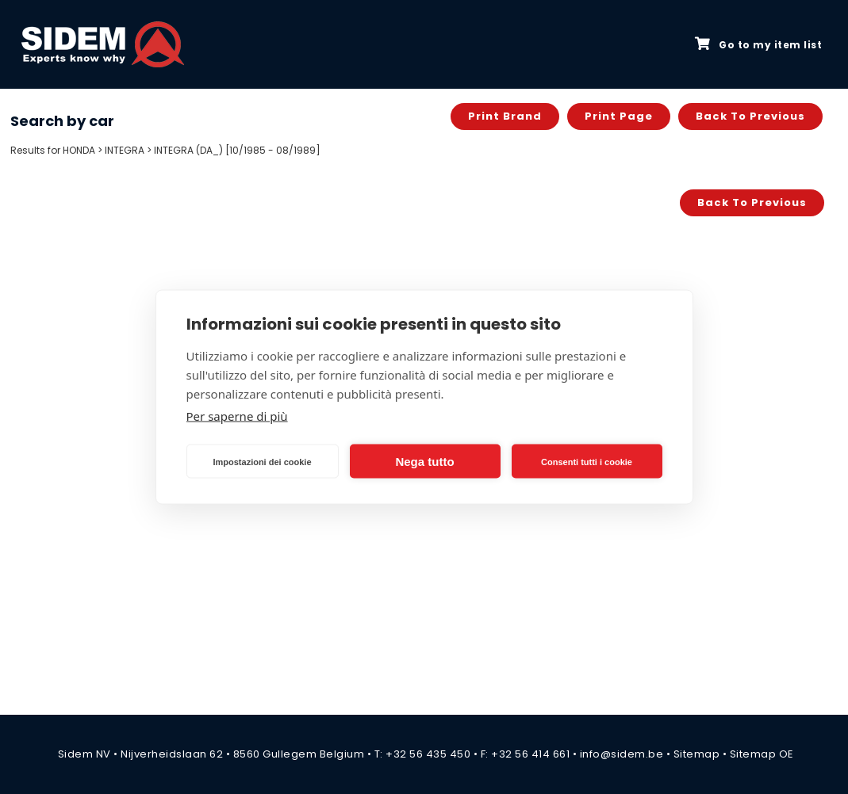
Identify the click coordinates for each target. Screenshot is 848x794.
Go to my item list (758, 44)
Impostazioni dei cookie (262, 461)
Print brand (505, 116)
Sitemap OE (762, 754)
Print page (619, 116)
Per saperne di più (237, 416)
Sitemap (696, 754)
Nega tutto (424, 461)
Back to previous (750, 116)
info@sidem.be (622, 754)
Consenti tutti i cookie (586, 461)
